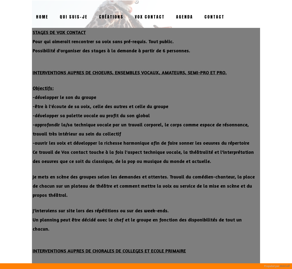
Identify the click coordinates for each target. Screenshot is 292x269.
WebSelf (285, 266)
